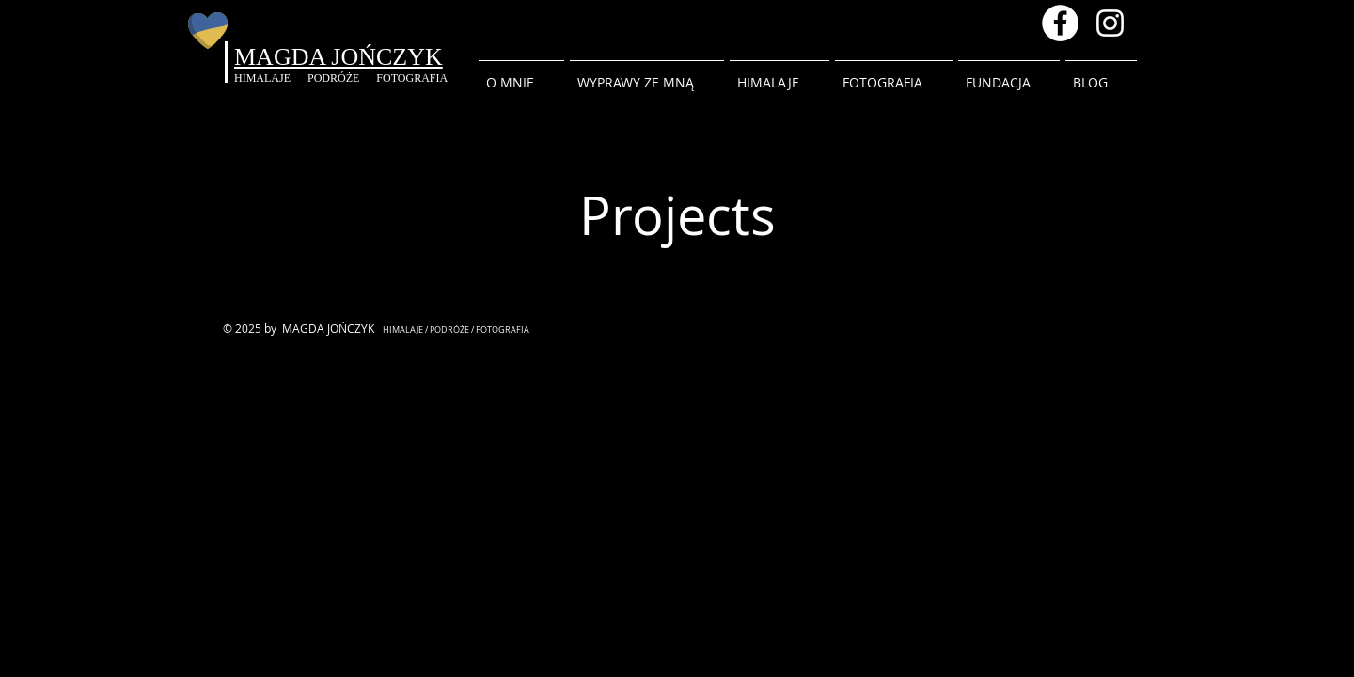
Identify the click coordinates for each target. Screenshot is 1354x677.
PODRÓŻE (341, 78)
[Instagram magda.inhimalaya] (1110, 23)
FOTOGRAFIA (412, 78)
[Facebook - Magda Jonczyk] (1060, 23)
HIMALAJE (270, 78)
